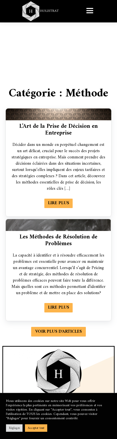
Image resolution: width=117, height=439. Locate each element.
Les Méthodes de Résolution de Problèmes (58, 240)
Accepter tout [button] (36, 428)
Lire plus (58, 203)
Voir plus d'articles (58, 331)
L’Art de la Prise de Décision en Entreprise (58, 129)
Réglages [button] (14, 428)
